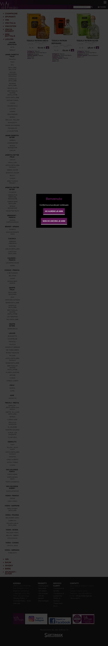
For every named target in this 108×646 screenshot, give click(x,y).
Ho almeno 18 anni (54, 211)
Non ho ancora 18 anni (54, 221)
